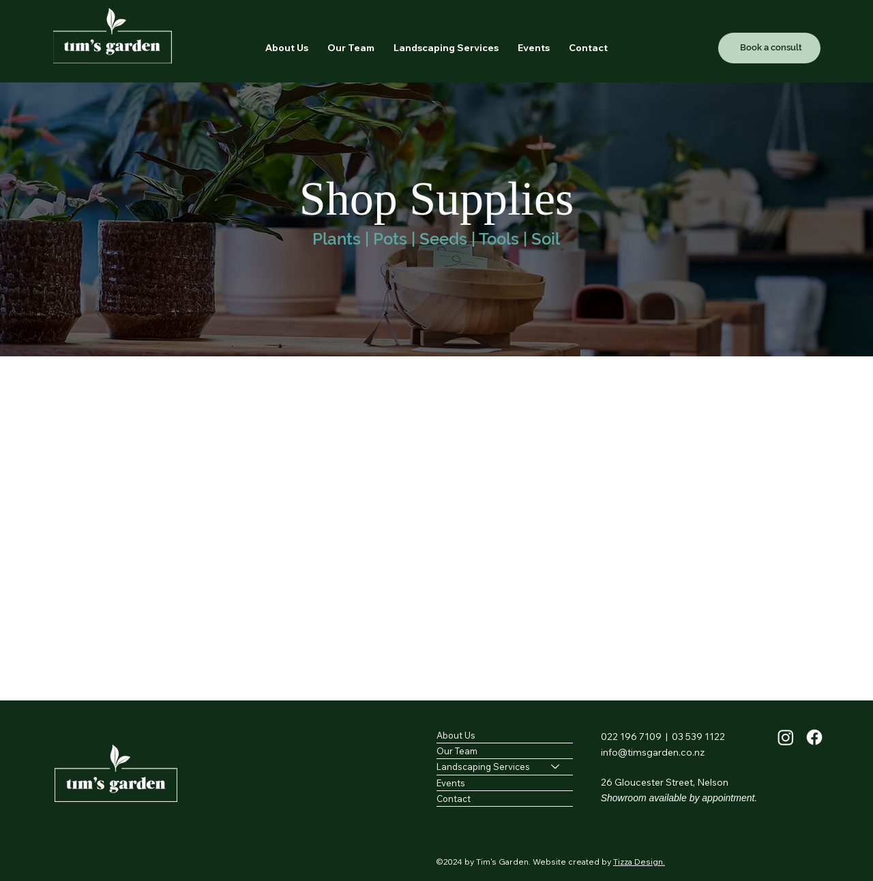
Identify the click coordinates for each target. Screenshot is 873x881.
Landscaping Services (483, 766)
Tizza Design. (639, 861)
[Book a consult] (769, 48)
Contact (453, 797)
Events (450, 782)
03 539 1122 (698, 736)
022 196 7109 (631, 736)
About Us (455, 735)
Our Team (456, 750)
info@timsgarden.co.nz (653, 752)
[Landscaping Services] (556, 766)
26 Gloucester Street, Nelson (664, 782)
